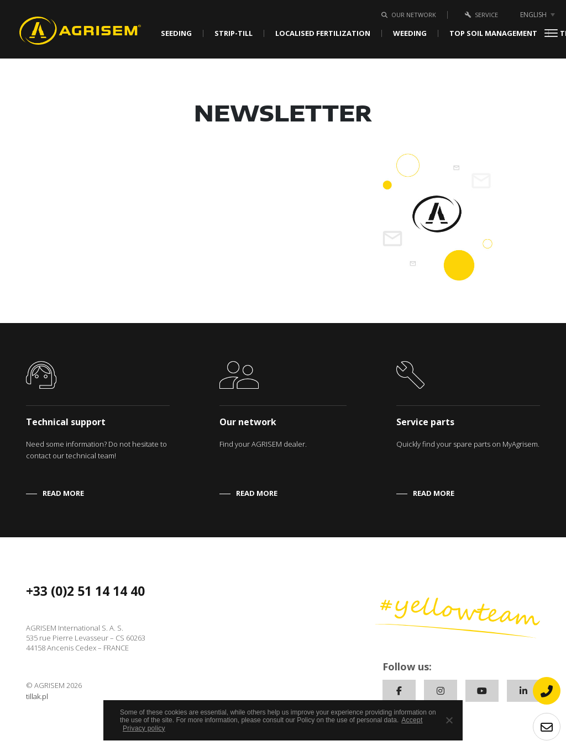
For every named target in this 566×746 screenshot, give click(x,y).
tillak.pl (37, 696)
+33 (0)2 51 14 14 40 (85, 591)
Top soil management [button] (493, 33)
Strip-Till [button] (233, 33)
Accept (411, 720)
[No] (448, 720)
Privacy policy (144, 728)
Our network (407, 14)
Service (479, 14)
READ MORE (63, 493)
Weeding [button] (410, 33)
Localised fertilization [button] (322, 33)
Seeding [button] (176, 33)
